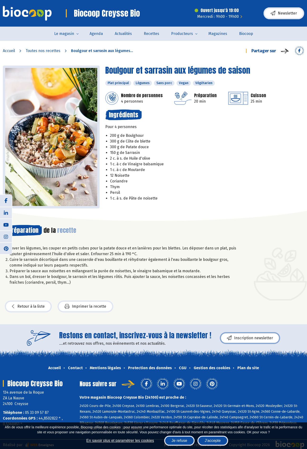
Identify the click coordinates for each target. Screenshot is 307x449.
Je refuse (179, 441)
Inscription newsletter (250, 338)
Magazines (217, 33)
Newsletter (284, 13)
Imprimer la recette (85, 306)
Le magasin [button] (64, 33)
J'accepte (213, 441)
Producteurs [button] (182, 33)
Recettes (151, 33)
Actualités (123, 33)
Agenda (96, 33)
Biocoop (246, 33)
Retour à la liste (28, 306)
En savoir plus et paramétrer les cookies (120, 441)
